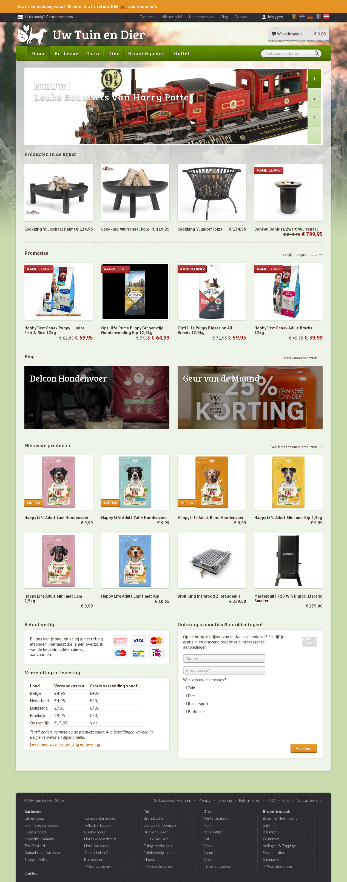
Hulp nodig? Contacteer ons (45, 16)
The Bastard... (35, 845)
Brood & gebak (146, 53)
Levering (225, 800)
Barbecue (66, 53)
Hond (207, 825)
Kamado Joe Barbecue (42, 852)
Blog (224, 16)
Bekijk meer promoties (300, 254)
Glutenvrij (271, 838)
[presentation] (224, 730)
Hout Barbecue (96, 845)
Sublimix (269, 825)
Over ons (147, 16)
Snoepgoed (272, 859)
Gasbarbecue (95, 832)
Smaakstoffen (274, 852)
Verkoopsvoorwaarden (172, 800)
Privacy (204, 800)
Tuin (93, 53)
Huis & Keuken (156, 838)
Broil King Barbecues (41, 825)
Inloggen (275, 16)
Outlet (182, 53)
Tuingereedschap (158, 845)
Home (38, 53)
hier (123, 6)
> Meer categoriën (98, 866)
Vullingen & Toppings (280, 845)
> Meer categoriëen (158, 866)
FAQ (271, 800)
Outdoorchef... (36, 832)
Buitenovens (94, 859)
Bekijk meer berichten (300, 358)
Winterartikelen (216, 818)
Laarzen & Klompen (160, 825)
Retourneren (249, 800)
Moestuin (152, 859)
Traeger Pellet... (37, 859)
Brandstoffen (155, 818)
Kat (206, 838)
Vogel (207, 859)
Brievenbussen (156, 832)
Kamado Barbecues (100, 818)
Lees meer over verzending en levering (65, 744)
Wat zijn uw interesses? (204, 679)
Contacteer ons (310, 800)
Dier (113, 53)
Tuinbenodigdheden (160, 852)
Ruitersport (198, 703)
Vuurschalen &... (97, 852)
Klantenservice (201, 16)
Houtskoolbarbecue (100, 838)
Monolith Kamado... (40, 838)
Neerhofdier (213, 832)
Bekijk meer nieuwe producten (294, 447)
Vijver (208, 845)
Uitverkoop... (34, 818)
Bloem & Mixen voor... (280, 818)
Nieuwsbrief (172, 16)
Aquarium (211, 852)
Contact (241, 16)
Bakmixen (271, 832)
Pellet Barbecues (98, 825)
